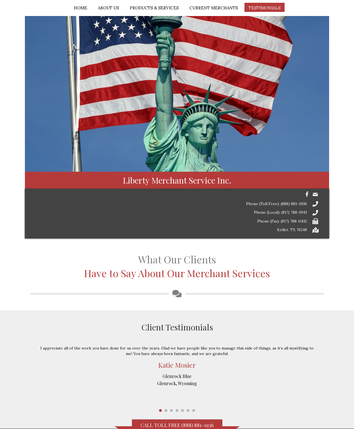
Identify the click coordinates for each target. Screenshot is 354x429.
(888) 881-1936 (197, 425)
